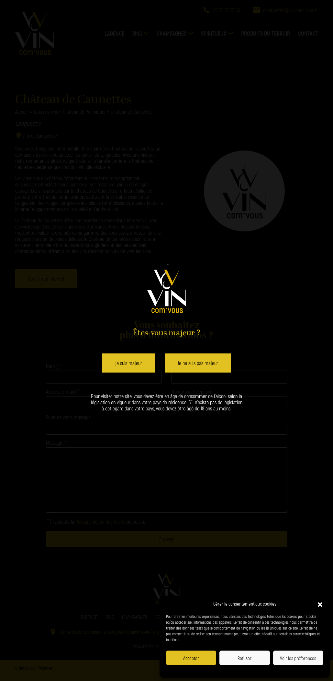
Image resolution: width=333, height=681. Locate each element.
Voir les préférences (298, 658)
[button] (320, 603)
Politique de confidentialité (224, 670)
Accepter (191, 658)
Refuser (244, 658)
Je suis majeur (128, 363)
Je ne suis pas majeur (198, 363)
